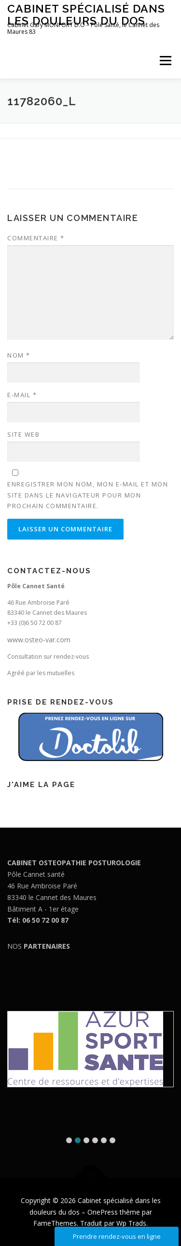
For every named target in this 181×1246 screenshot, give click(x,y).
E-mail (22, 394)
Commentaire (36, 238)
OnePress (102, 1212)
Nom (18, 355)
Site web (23, 434)
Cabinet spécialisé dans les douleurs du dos (86, 14)
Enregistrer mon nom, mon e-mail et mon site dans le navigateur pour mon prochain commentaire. (87, 495)
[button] (69, 1140)
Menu (165, 60)
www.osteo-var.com (38, 639)
